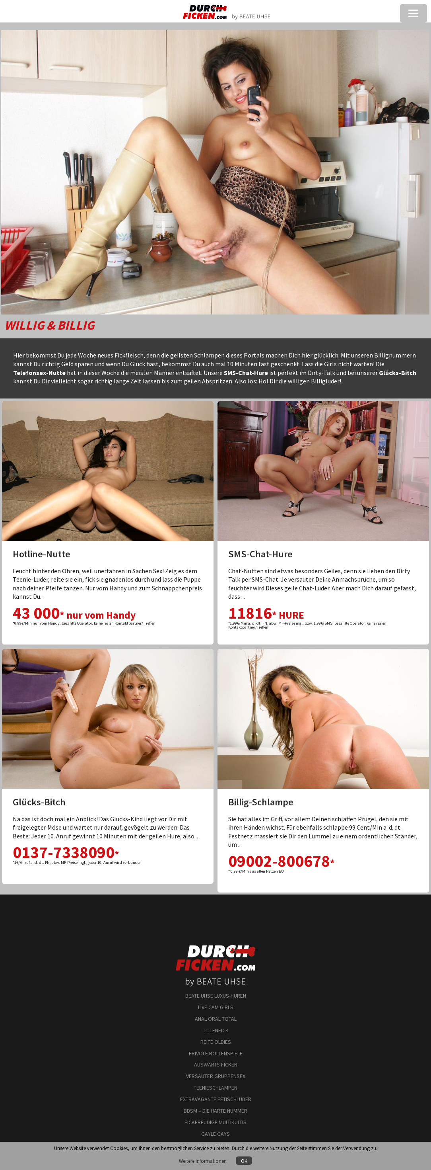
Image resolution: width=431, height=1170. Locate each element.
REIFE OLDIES (215, 1041)
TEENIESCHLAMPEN (215, 1087)
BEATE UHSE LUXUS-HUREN (215, 995)
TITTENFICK (216, 1030)
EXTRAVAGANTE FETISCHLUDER (215, 1099)
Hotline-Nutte (41, 554)
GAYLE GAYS (215, 1133)
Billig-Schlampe (260, 802)
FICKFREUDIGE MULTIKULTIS (215, 1122)
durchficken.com (215, 947)
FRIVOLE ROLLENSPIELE (216, 1053)
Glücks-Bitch (39, 802)
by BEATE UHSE (215, 975)
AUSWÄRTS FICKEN (215, 1064)
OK (244, 1161)
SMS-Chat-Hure (260, 554)
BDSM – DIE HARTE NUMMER (215, 1110)
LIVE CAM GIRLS (215, 1007)
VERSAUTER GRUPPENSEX (215, 1076)
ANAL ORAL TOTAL (216, 1018)
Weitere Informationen (203, 1161)
